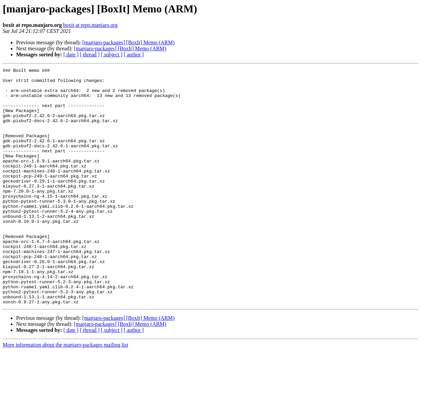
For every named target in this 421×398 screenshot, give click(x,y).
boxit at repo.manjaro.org (90, 25)
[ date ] (70, 54)
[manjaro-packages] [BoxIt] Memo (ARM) (128, 42)
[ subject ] (111, 54)
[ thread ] (90, 54)
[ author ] (134, 54)
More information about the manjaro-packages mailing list (65, 392)
